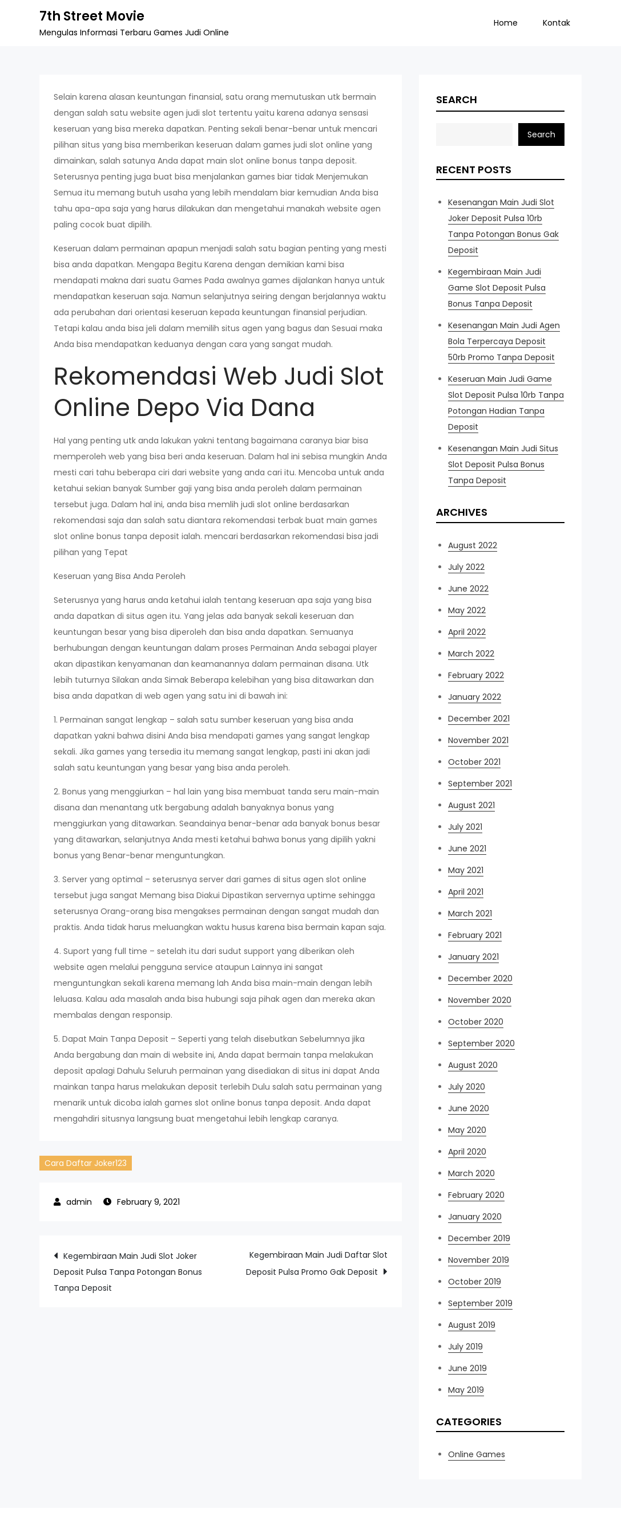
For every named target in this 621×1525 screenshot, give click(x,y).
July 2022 (466, 567)
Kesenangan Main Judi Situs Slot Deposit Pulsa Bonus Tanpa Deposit (503, 464)
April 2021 (465, 892)
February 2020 (476, 1195)
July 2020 (466, 1086)
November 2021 (478, 740)
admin (79, 1202)
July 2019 (465, 1346)
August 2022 (472, 545)
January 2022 (474, 697)
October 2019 (474, 1281)
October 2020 (475, 1021)
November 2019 (478, 1260)
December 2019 (479, 1238)
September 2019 (480, 1303)
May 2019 (466, 1390)
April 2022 (467, 632)
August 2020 (473, 1065)
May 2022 (467, 610)
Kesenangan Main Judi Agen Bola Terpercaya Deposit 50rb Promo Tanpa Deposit (504, 341)
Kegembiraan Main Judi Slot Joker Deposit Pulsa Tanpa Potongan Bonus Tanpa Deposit (128, 1272)
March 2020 (471, 1173)
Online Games (476, 1454)
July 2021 (465, 827)
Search (456, 99)
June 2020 (468, 1108)
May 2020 (467, 1130)
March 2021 (470, 913)
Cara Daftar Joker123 (86, 1163)
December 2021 (479, 718)
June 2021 (467, 848)
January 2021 (473, 957)
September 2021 (480, 783)
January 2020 (475, 1216)
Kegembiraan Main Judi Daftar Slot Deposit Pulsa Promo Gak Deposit (317, 1263)
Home (506, 22)
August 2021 (471, 805)
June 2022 (468, 588)
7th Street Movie (91, 16)
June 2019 (467, 1368)
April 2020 (467, 1151)
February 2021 (475, 935)
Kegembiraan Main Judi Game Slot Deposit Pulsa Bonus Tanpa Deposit (497, 287)
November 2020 (479, 1000)
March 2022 (471, 653)
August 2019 (471, 1325)
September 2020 (481, 1043)
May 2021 (465, 870)
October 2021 (474, 762)
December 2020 (480, 978)
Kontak (556, 22)
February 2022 (476, 675)
